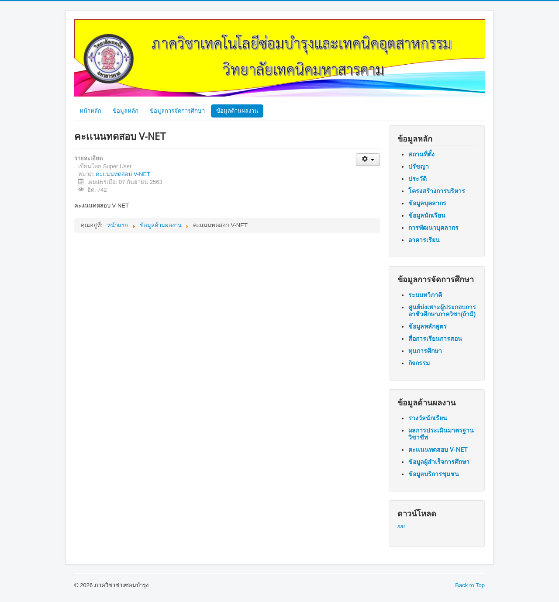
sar (401, 526)
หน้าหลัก (90, 110)
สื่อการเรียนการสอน (435, 338)
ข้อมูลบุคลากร (427, 203)
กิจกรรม (419, 363)
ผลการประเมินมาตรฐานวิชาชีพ (441, 433)
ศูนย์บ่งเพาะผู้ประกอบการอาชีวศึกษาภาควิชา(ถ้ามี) (442, 310)
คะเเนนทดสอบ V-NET (123, 174)
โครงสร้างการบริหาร (436, 191)
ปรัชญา (418, 166)
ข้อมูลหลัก (125, 110)
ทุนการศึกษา (425, 350)
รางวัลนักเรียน (427, 418)
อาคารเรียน (424, 239)
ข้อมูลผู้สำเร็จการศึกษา (438, 461)
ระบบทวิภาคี (425, 295)
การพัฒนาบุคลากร (433, 227)
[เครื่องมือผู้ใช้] (368, 159)
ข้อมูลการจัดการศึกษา (177, 110)
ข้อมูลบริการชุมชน (433, 474)
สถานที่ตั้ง (421, 154)
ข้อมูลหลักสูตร (427, 326)
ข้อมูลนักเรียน (426, 215)
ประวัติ (417, 178)
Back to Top (470, 585)
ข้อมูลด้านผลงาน (237, 110)
